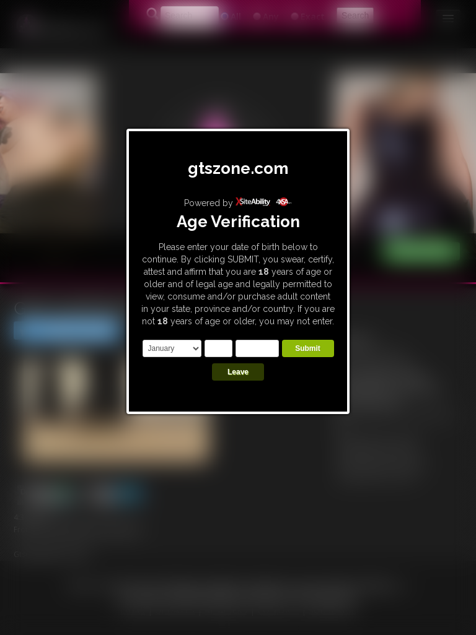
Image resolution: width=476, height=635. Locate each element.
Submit (307, 348)
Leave (238, 372)
